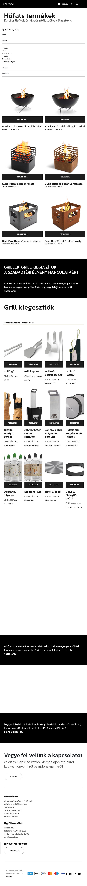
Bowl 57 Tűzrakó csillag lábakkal (24, 126)
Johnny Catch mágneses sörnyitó (55, 433)
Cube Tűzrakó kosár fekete (20, 184)
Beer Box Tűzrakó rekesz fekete (23, 241)
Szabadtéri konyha (8, 61)
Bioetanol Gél (35, 492)
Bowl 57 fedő (55, 492)
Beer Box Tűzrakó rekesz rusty (65, 241)
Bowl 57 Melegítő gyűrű (73, 495)
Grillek (4, 51)
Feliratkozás (14, 850)
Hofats (4, 41)
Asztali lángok (7, 53)
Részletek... (24, 119)
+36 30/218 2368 (19, 830)
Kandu (4, 35)
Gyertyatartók (6, 59)
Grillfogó (11, 371)
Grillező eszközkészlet (55, 373)
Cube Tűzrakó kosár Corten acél (66, 184)
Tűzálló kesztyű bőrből (10, 433)
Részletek (15, 364)
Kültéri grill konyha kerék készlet (76, 433)
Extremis (5, 73)
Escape (4, 68)
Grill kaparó (34, 371)
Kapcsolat (13, 776)
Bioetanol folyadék (12, 493)
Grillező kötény (72, 373)
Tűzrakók (5, 56)
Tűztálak (5, 48)
